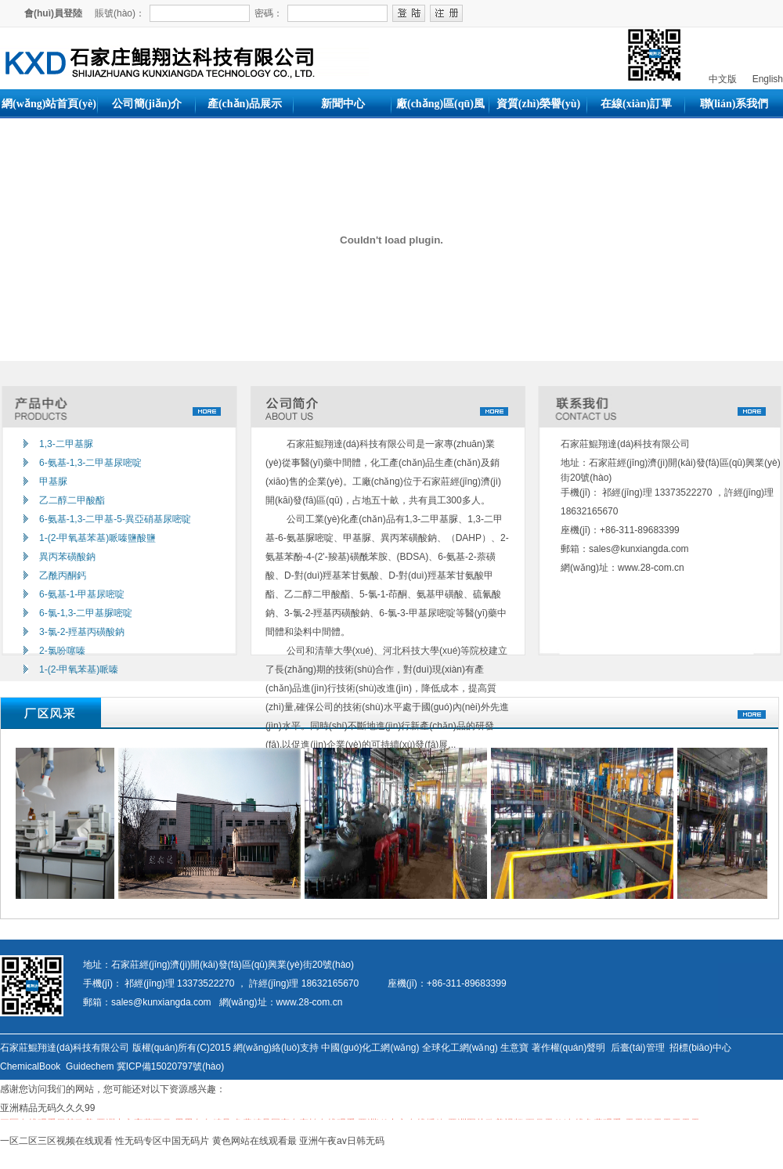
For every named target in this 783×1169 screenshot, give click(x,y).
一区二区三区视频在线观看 (56, 1140)
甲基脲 (53, 481)
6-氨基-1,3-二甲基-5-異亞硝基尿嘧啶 (115, 519)
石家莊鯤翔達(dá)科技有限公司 (627, 443)
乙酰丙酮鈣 (62, 575)
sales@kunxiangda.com (639, 548)
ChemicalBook (30, 1066)
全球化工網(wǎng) (460, 1047)
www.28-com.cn (651, 567)
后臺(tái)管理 (638, 1047)
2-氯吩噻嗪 (62, 650)
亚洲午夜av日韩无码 (341, 1140)
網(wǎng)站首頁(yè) (49, 104)
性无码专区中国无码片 (162, 1140)
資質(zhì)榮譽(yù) (538, 104)
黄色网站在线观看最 (254, 1140)
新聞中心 (343, 104)
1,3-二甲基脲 (66, 443)
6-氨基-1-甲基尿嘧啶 (81, 594)
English (766, 79)
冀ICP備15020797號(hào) (170, 1066)
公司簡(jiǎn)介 (147, 104)
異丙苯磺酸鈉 (67, 556)
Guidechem (90, 1066)
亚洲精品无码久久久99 (47, 1107)
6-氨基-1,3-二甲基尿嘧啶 (90, 462)
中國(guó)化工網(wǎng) (370, 1047)
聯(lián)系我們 (734, 104)
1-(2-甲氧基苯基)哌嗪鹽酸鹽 (97, 537)
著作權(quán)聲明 (569, 1047)
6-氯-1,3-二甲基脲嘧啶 (85, 613)
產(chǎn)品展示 (244, 104)
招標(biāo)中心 (700, 1047)
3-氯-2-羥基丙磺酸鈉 (81, 631)
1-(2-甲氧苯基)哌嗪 (78, 669)
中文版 (720, 79)
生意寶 (514, 1047)
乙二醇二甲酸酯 (72, 500)
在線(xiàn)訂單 (636, 104)
